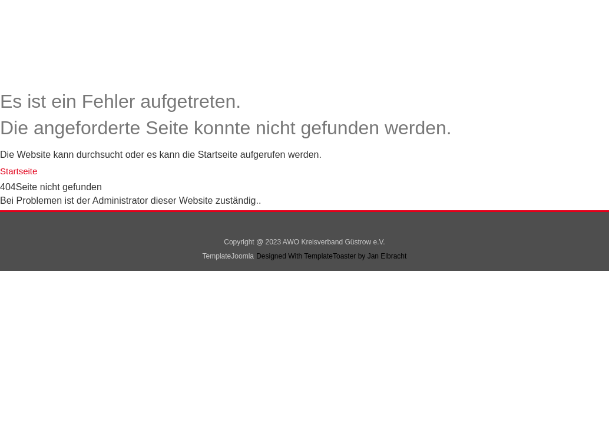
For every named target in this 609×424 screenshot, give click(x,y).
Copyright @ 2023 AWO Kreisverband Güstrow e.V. (304, 242)
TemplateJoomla (228, 256)
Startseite (18, 171)
